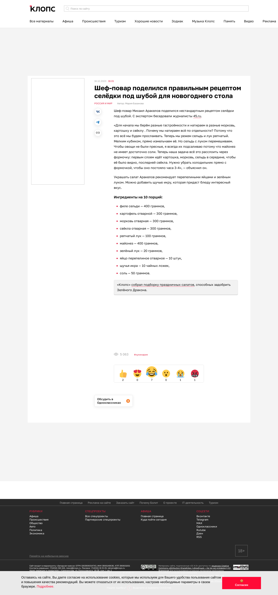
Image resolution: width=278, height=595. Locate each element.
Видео (249, 21)
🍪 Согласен (241, 582)
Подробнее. (45, 586)
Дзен (199, 533)
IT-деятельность (193, 502)
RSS (199, 536)
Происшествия (93, 21)
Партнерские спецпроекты (102, 519)
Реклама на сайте (99, 502)
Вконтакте (203, 516)
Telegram (202, 519)
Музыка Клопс (203, 21)
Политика (35, 530)
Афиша (67, 21)
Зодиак (177, 21)
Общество (36, 523)
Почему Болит (149, 502)
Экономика (36, 533)
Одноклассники (206, 526)
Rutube (201, 530)
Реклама (269, 21)
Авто (32, 526)
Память (229, 21)
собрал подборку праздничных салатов (162, 285)
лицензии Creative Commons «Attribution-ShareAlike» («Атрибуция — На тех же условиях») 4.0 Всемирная (194, 568)
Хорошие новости (149, 21)
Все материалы (42, 21)
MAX (199, 523)
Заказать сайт (125, 502)
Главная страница (71, 502)
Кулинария (142, 354)
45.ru (197, 116)
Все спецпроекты (96, 516)
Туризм (120, 21)
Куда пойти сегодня (154, 519)
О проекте (170, 502)
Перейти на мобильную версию (49, 555)
